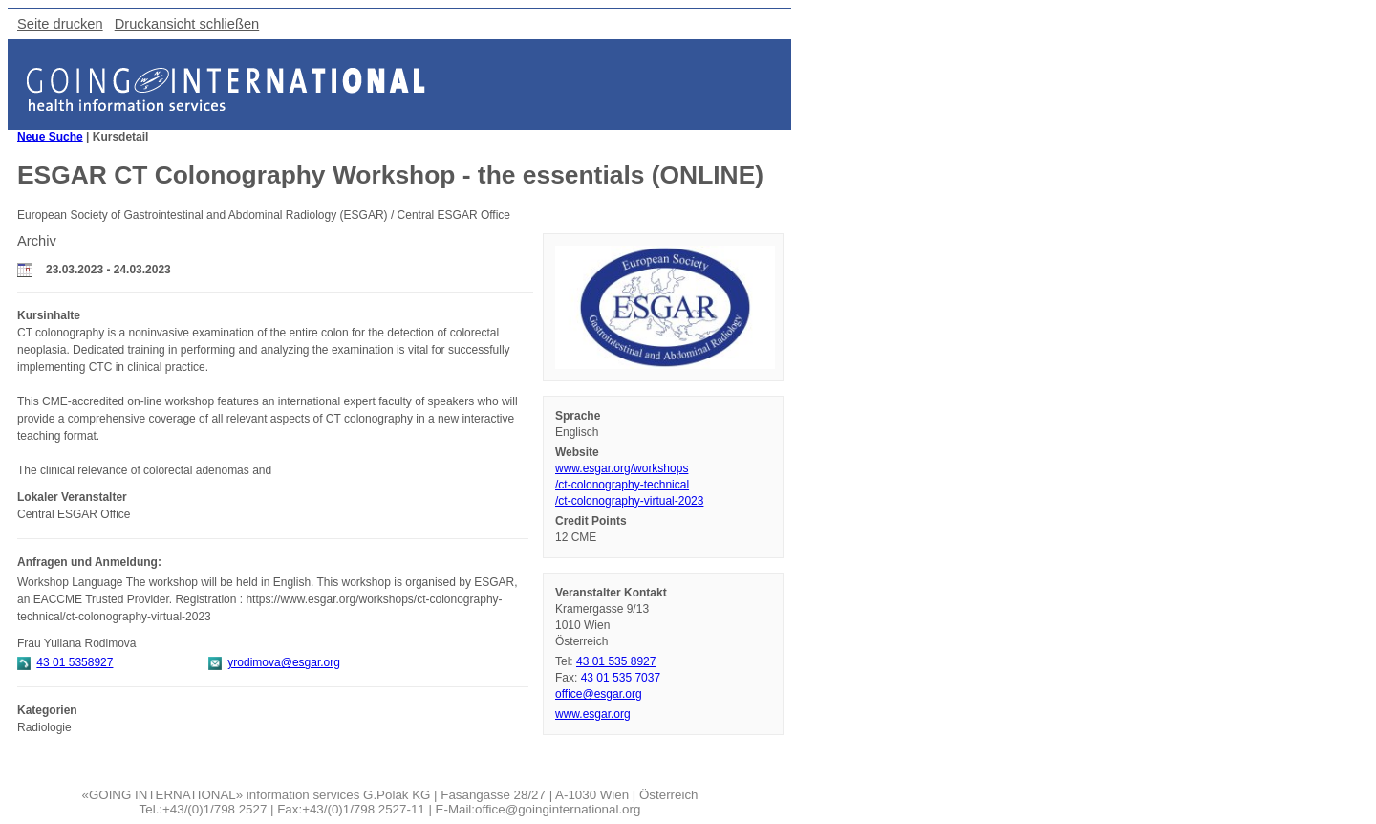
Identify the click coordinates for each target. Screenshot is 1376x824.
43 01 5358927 (74, 662)
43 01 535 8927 (616, 661)
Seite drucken (60, 24)
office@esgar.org (598, 694)
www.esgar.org (593, 714)
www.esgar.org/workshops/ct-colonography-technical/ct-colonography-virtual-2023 (629, 485)
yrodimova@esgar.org (283, 662)
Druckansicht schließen (187, 24)
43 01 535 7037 (620, 677)
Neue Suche (50, 136)
